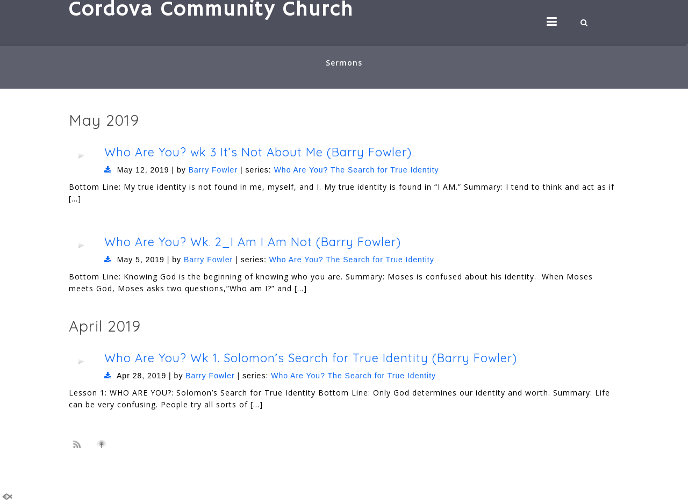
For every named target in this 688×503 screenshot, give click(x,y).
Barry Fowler (213, 170)
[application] (81, 155)
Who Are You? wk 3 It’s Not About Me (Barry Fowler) (258, 152)
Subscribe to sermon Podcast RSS (79, 444)
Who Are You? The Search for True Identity (356, 170)
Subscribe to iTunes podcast (103, 444)
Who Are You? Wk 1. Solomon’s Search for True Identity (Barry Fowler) (310, 357)
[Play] (81, 155)
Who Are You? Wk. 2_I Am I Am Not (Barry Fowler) (252, 241)
